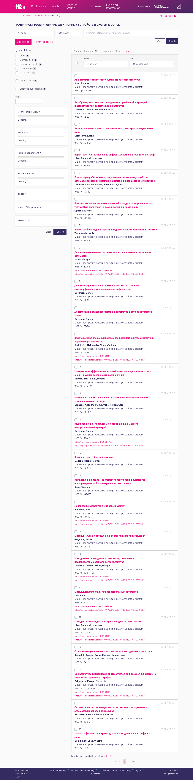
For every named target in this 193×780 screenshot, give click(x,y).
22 (80, 647)
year (17, 97)
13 (80, 393)
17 (80, 501)
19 (80, 554)
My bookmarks (168, 16)
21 (80, 617)
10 (80, 307)
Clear (160, 41)
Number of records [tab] (85, 51)
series (22, 194)
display (87, 58)
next (133, 761)
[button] (178, 6)
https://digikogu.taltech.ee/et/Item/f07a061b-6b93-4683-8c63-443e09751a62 (109, 274)
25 (80, 729)
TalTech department (30, 153)
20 (80, 587)
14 (80, 419)
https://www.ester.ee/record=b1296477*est (93, 270)
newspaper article (31, 64)
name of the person (30, 207)
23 (80, 669)
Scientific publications (33, 88)
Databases (26, 15)
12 (80, 367)
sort (131, 58)
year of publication (29, 111)
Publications (41, 15)
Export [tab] (128, 51)
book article (28, 68)
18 (80, 531)
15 (80, 453)
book (24, 55)
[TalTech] (20, 6)
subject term (26, 173)
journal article (28, 60)
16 (80, 475)
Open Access (28, 80)
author (23, 132)
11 (79, 333)
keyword (24, 220)
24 (80, 703)
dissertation (27, 72)
